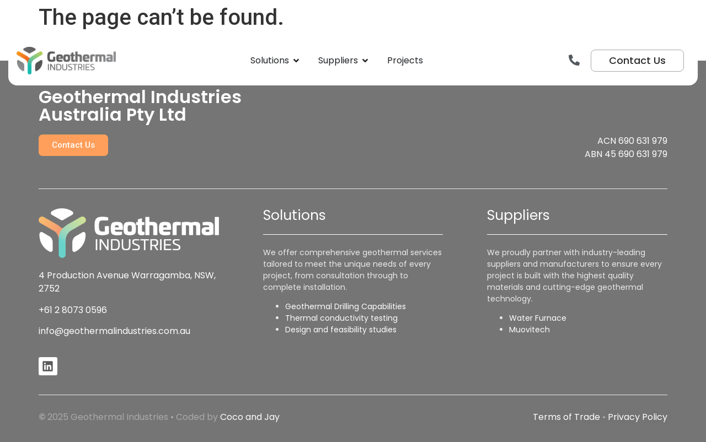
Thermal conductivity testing (341, 318)
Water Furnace (537, 318)
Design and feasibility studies (341, 329)
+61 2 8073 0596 (73, 310)
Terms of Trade (566, 417)
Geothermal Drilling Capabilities (345, 306)
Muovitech (529, 329)
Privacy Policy (637, 417)
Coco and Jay (250, 417)
